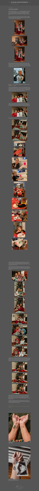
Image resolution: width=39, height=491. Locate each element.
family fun (25, 406)
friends (27, 406)
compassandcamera (21, 487)
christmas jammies (16, 406)
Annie (10, 406)
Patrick (29, 406)
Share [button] (9, 405)
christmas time (20, 406)
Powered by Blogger (19, 486)
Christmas (13, 406)
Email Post (11, 405)
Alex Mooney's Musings (19, 2)
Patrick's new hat (13, 84)
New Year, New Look (13, 480)
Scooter (11, 407)
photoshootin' (18, 11)
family (23, 406)
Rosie (9, 407)
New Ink (10, 442)
